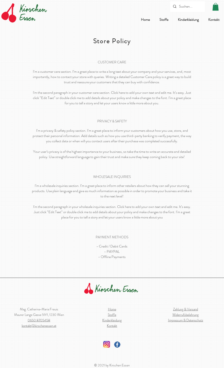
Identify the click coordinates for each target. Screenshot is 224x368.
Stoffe (112, 314)
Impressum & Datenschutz (185, 320)
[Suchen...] (187, 6)
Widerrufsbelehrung (185, 314)
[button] (215, 7)
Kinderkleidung (112, 320)
